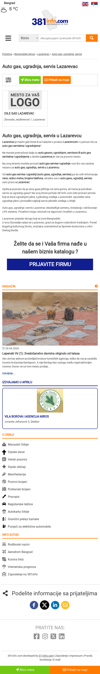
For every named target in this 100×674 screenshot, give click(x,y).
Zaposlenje (61, 655)
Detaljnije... (8, 373)
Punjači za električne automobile (29, 526)
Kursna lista (16, 559)
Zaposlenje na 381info (23, 574)
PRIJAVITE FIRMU (50, 264)
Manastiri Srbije (18, 444)
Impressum (76, 655)
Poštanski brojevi (19, 489)
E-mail (56, 659)
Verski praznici (17, 459)
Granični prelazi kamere (23, 519)
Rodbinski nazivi (19, 544)
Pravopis (13, 497)
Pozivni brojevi (17, 482)
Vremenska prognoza (22, 567)
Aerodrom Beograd (20, 552)
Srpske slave (16, 452)
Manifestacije (17, 474)
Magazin (8, 286)
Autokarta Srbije (18, 511)
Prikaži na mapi (75, 670)
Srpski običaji (17, 467)
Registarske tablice (20, 504)
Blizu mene (25, 670)
